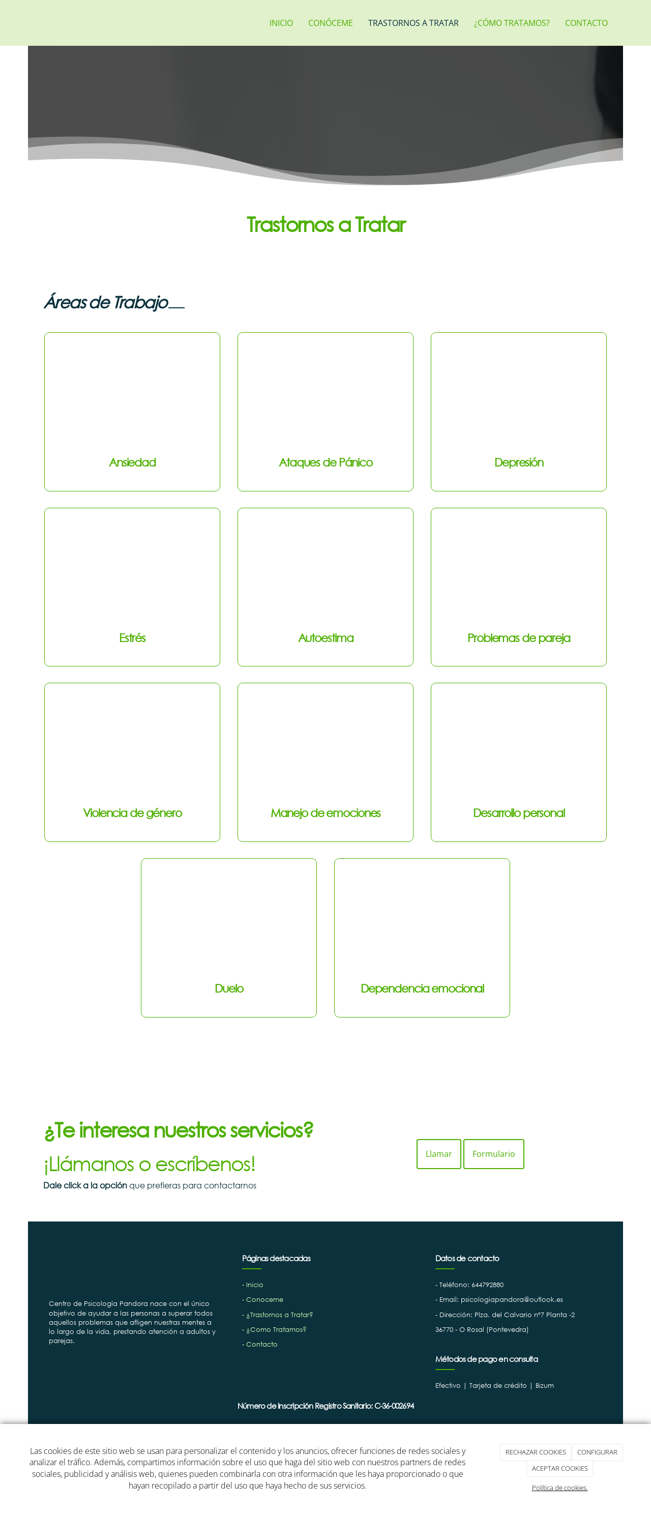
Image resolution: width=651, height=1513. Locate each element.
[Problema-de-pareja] (519, 571)
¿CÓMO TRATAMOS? (512, 22)
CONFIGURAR (597, 1452)
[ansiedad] (132, 396)
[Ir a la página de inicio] (33, 23)
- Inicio (252, 1285)
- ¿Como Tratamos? (274, 1329)
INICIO (281, 22)
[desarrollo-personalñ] (519, 746)
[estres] (132, 571)
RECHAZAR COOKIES (536, 1452)
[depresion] (519, 396)
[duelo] (229, 922)
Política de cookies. (560, 1487)
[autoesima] (325, 571)
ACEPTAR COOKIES (560, 1468)
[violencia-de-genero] (132, 746)
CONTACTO (586, 22)
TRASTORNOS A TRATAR (413, 22)
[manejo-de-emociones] (325, 746)
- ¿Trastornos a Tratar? (277, 1315)
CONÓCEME (330, 22)
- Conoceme (262, 1299)
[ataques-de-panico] (325, 396)
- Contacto (260, 1344)
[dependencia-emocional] (422, 922)
